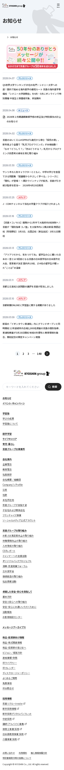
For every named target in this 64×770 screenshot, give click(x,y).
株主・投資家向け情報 (13, 637)
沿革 (5, 489)
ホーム (4, 37)
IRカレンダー (9, 668)
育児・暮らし (8, 444)
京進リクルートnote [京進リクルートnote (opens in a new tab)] (13, 703)
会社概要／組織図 (12, 479)
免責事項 (7, 683)
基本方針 (7, 596)
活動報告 (7, 612)
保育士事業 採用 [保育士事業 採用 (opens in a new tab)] (11, 729)
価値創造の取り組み (13, 576)
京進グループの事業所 (14, 449)
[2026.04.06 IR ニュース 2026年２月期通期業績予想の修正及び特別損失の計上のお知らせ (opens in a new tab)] (32, 116)
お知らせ (7, 398)
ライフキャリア (10, 438)
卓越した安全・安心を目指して (17, 591)
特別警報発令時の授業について (17, 757)
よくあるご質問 (10, 678)
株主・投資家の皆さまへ (14, 647)
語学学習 (7, 433)
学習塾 (6, 413)
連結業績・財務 (10, 657)
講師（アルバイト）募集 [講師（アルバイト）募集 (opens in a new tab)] (13, 724)
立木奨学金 (8, 571)
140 (39, 353)
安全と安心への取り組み (15, 601)
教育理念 (7, 469)
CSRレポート (9, 550)
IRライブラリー (10, 662)
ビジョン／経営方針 (12, 652)
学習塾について (10, 423)
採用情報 (7, 698)
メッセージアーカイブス (14, 627)
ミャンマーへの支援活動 (15, 556)
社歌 (5, 494)
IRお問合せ (8, 688)
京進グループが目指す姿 (15, 505)
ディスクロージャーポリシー (16, 673)
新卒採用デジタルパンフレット (17, 713)
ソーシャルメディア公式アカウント (19, 520)
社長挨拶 (7, 474)
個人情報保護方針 (39, 752)
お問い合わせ (9, 752)
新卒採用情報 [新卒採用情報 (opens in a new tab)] (9, 708)
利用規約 (23, 752)
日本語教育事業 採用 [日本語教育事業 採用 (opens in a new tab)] (13, 734)
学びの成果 (8, 418)
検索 (54, 386)
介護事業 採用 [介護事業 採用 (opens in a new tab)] (10, 739)
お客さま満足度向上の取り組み (18, 535)
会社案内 (7, 459)
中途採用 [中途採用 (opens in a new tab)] (7, 718)
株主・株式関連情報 (12, 642)
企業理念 (7, 464)
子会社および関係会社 (14, 510)
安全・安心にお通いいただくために (19, 606)
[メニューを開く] (58, 5)
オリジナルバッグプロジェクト (17, 561)
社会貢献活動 (9, 581)
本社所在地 (8, 500)
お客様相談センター (12, 617)
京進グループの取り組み (15, 530)
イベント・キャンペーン (14, 403)
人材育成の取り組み (13, 545)
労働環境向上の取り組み (15, 540)
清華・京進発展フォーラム (15, 566)
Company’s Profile (13, 484)
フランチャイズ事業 (12, 515)
